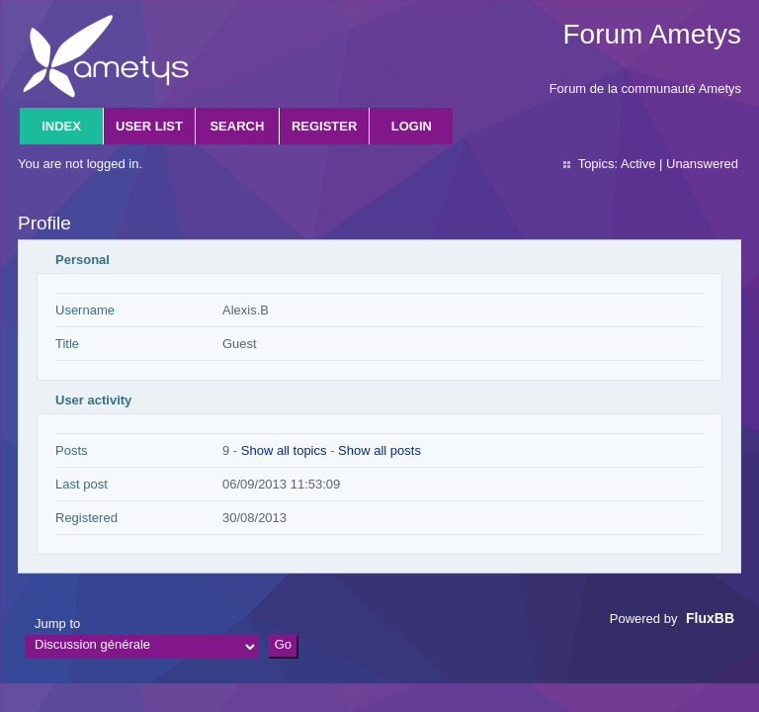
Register (324, 126)
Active (638, 163)
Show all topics (284, 450)
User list (149, 126)
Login (411, 126)
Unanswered (702, 163)
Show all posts (379, 450)
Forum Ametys (652, 34)
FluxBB (710, 618)
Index (61, 126)
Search (237, 126)
